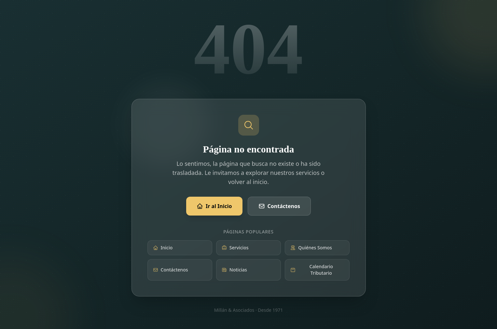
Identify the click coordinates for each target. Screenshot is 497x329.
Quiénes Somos (311, 247)
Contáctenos (279, 206)
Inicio (163, 247)
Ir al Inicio (214, 206)
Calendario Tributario (311, 269)
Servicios (235, 247)
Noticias (234, 270)
